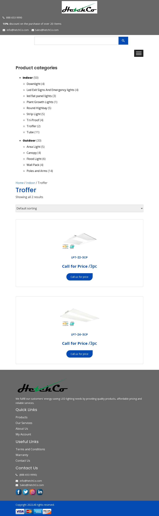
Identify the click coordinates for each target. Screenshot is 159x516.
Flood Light (34, 159)
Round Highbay (37, 108)
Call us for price (79, 277)
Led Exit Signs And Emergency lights (50, 90)
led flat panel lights (39, 96)
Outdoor (29, 140)
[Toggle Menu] (139, 53)
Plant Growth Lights (40, 102)
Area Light (33, 147)
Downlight (33, 84)
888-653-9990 (12, 17)
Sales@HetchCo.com (30, 485)
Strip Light (34, 114)
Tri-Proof (33, 120)
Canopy (32, 153)
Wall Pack (33, 165)
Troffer (31, 126)
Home (20, 183)
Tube (30, 132)
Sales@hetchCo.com (45, 30)
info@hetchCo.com (16, 30)
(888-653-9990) (26, 474)
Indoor (28, 78)
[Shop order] (79, 208)
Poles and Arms (37, 171)
